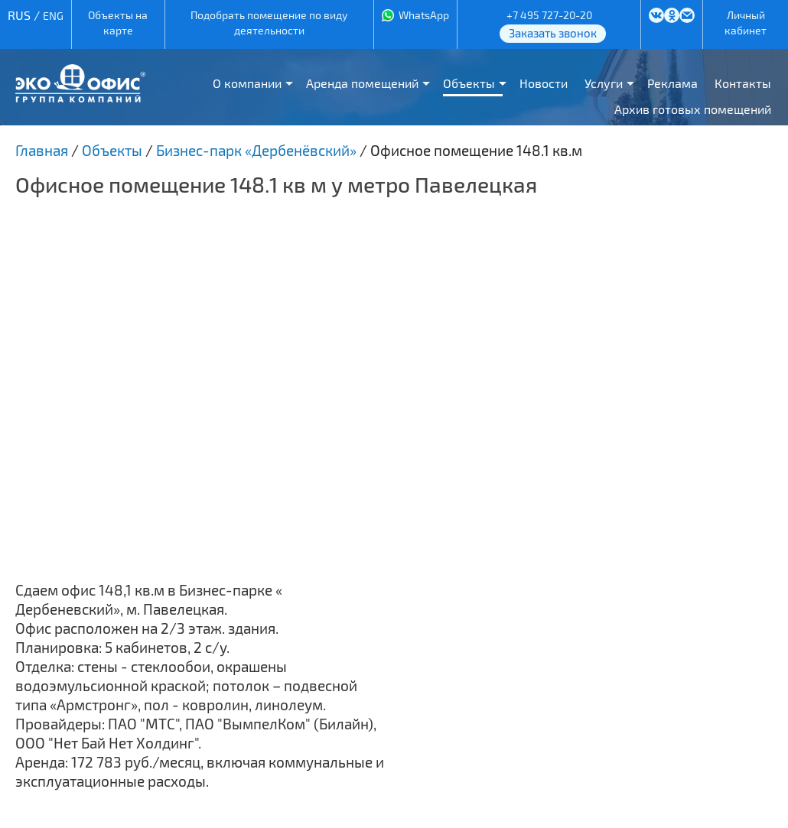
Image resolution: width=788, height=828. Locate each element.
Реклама (672, 83)
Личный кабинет (746, 22)
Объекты (469, 83)
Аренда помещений (362, 83)
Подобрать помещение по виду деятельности (268, 22)
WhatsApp (424, 14)
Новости (543, 83)
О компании (247, 83)
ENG (53, 15)
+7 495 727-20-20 (549, 14)
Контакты (743, 83)
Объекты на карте (118, 22)
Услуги (603, 83)
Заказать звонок (553, 33)
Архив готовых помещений (692, 109)
